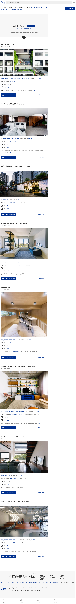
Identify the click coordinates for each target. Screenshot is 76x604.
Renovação (4, 411)
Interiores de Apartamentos (10, 139)
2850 (8, 84)
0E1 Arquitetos (14, 142)
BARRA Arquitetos (15, 203)
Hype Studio (13, 81)
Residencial (25, 78)
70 (8, 417)
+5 (34, 90)
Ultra (11, 343)
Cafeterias (4, 200)
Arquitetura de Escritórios (9, 340)
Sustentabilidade (16, 78)
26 (8, 346)
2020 (8, 87)
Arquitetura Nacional (15, 543)
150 (8, 481)
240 (8, 145)
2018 (8, 148)
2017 (8, 549)
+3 (37, 552)
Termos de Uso (35, 7)
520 (8, 546)
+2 (38, 352)
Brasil (41, 78)
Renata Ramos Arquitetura (17, 414)
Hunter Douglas (15, 352)
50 (8, 206)
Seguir (30, 26)
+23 (10, 152)
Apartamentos (5, 78)
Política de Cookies (16, 9)
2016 (8, 484)
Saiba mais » (41, 95)
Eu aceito (70, 8)
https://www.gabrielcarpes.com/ (23, 28)
